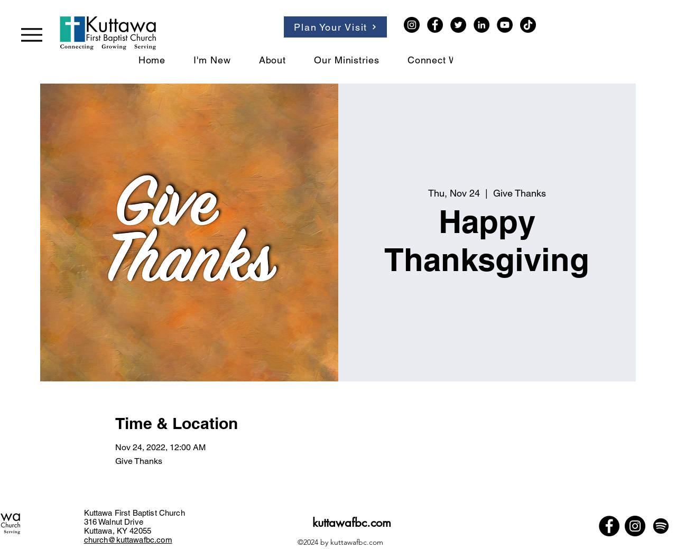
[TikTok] (528, 25)
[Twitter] (458, 25)
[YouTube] (505, 25)
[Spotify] (661, 526)
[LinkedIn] (481, 25)
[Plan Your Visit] (335, 27)
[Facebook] (435, 25)
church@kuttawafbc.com (128, 539)
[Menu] (32, 34)
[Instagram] (412, 25)
